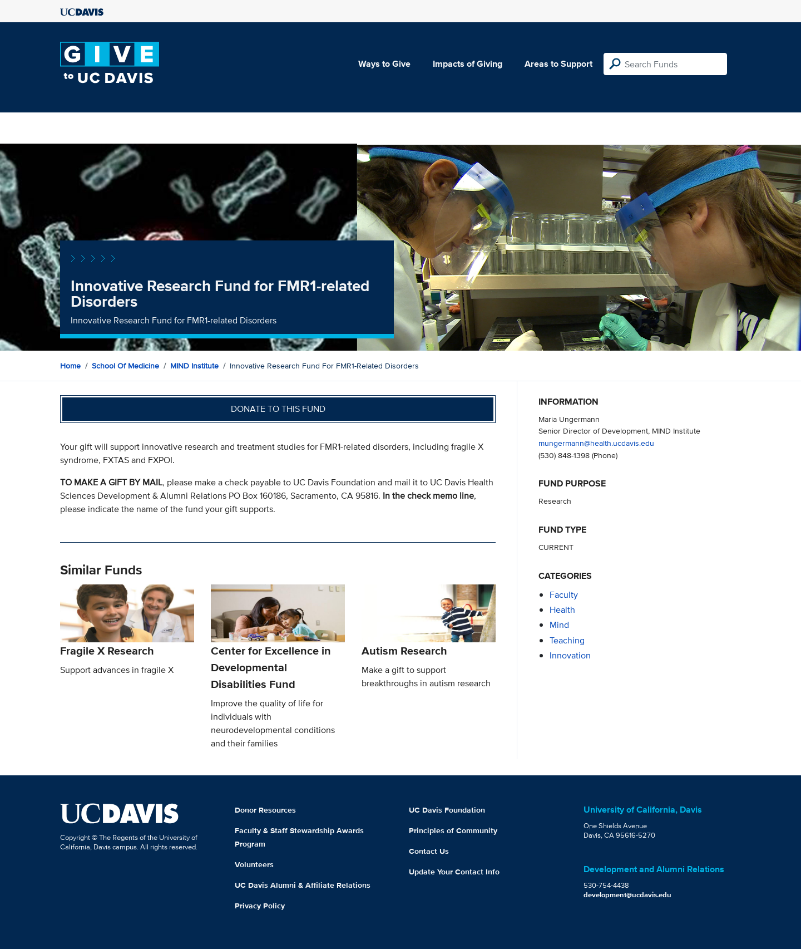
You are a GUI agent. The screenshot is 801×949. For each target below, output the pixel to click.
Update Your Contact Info (454, 871)
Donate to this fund (278, 408)
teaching (567, 640)
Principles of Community (453, 830)
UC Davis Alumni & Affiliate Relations (302, 885)
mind (559, 624)
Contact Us (429, 851)
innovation (570, 655)
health (562, 609)
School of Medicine (125, 365)
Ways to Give (384, 63)
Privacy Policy (260, 905)
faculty (564, 594)
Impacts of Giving (467, 63)
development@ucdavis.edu (627, 894)
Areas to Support (558, 63)
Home (70, 365)
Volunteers (254, 864)
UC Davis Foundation (447, 809)
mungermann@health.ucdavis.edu (596, 443)
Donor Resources (265, 809)
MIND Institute (194, 365)
